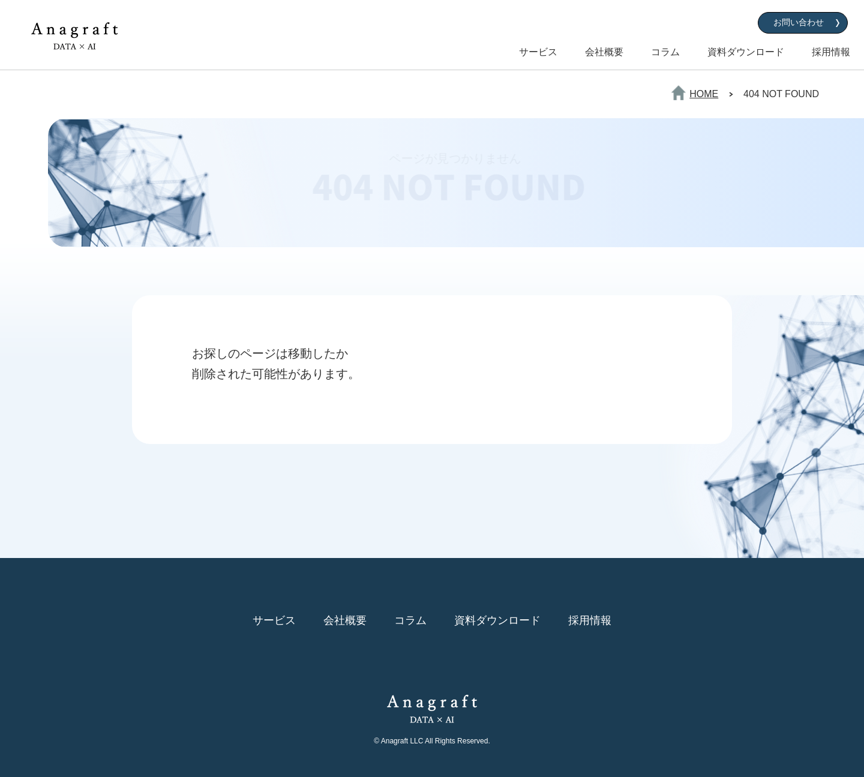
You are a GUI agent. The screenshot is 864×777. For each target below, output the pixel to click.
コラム (665, 52)
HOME (703, 94)
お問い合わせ (798, 22)
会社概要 (604, 52)
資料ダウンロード (745, 52)
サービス (538, 52)
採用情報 (831, 52)
